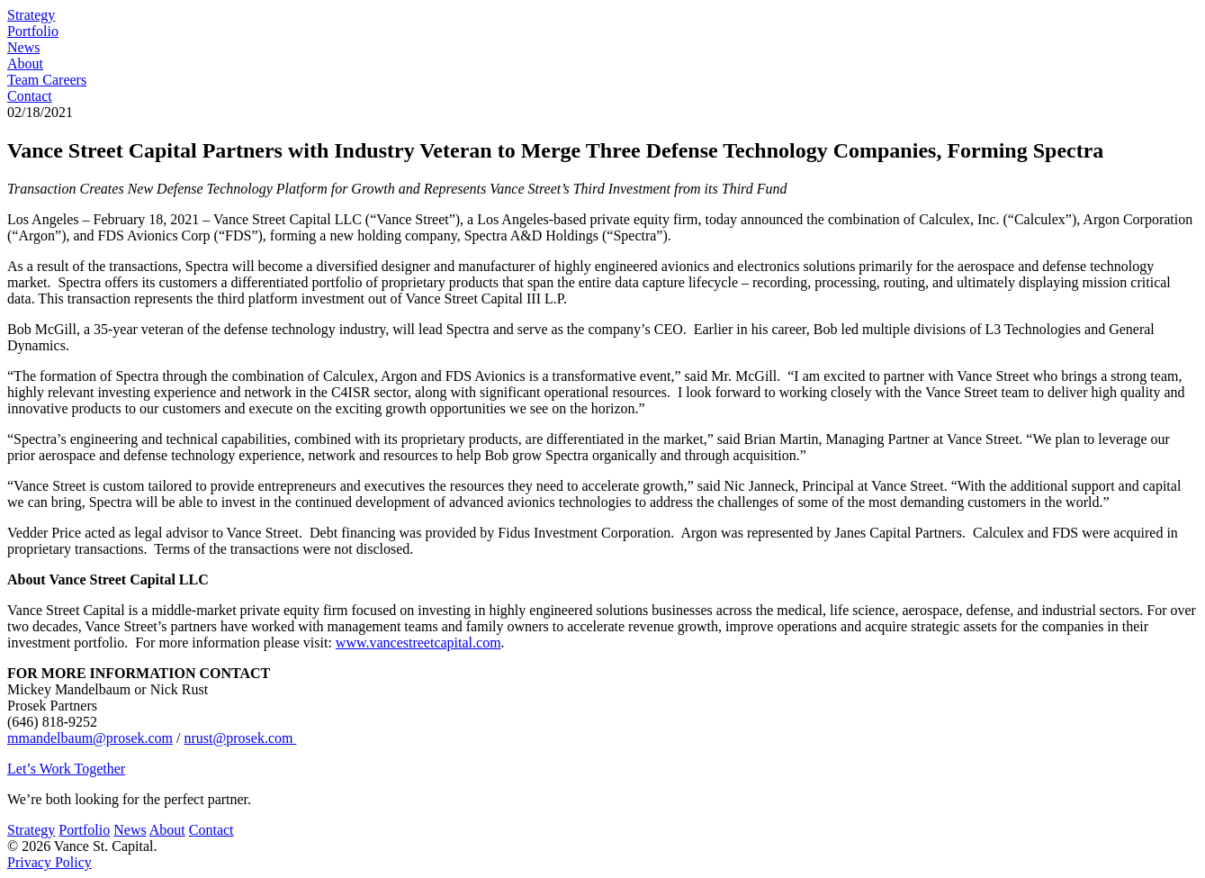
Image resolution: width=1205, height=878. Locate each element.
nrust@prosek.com (240, 738)
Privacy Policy (49, 862)
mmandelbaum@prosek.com (90, 738)
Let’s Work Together (66, 768)
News (23, 47)
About (25, 63)
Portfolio (32, 31)
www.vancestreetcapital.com (418, 642)
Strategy (31, 15)
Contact (29, 96)
